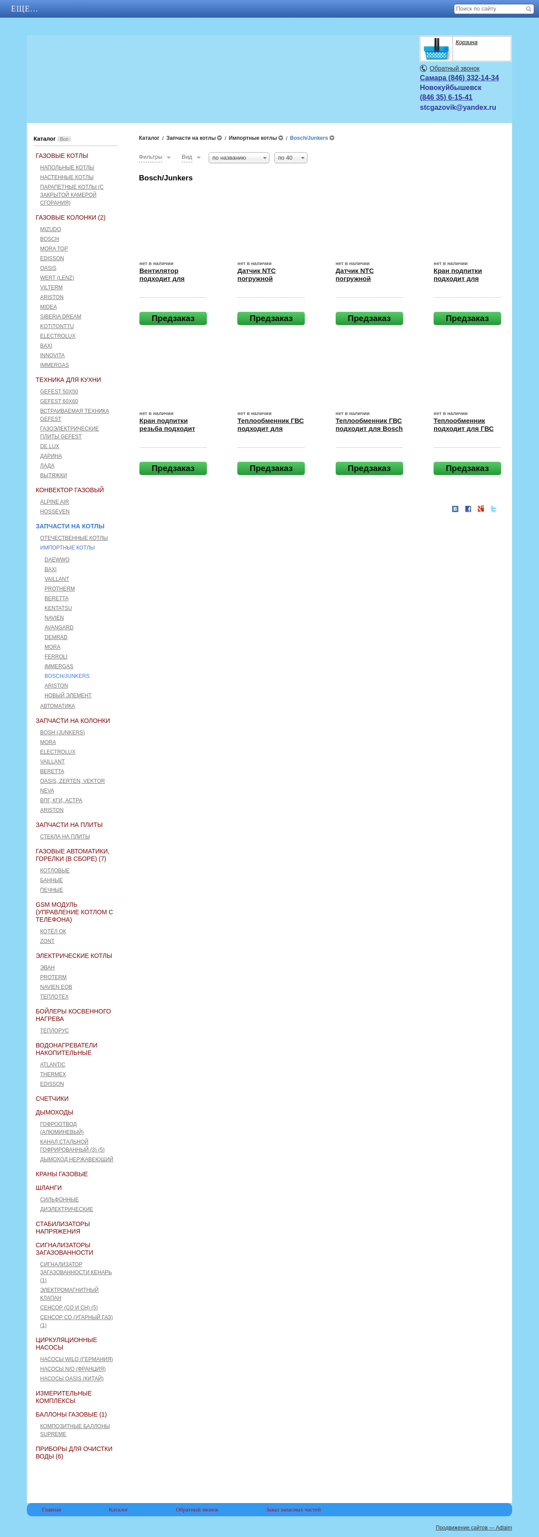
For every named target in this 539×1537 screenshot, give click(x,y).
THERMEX (53, 1074)
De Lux (49, 446)
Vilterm (51, 287)
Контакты (210, 8)
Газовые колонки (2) (70, 217)
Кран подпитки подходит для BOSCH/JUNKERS (462, 278)
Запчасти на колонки (73, 720)
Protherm (60, 589)
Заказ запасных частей (293, 1509)
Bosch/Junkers (67, 676)
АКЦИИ (88, 8)
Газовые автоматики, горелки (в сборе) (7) (72, 855)
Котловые (55, 871)
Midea (48, 307)
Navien (54, 618)
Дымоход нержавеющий (76, 1159)
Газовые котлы (62, 155)
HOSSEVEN (55, 512)
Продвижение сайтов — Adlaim (474, 1528)
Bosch (49, 239)
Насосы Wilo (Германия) (76, 1359)
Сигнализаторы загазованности (64, 1249)
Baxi (46, 346)
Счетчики (52, 1098)
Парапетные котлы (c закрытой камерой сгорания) (72, 195)
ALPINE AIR (54, 502)
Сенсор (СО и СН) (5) (69, 1308)
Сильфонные (59, 1200)
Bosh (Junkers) (62, 732)
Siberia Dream (60, 317)
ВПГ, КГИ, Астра (61, 800)
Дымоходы (54, 1112)
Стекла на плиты (65, 837)
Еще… (328, 8)
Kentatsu (58, 608)
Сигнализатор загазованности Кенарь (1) (76, 1272)
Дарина (51, 456)
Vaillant (57, 579)
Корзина (467, 42)
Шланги (49, 1187)
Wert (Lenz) (57, 278)
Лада (47, 466)
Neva (47, 791)
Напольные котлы (67, 168)
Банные (51, 880)
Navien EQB (56, 987)
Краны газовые (62, 1174)
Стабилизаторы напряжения (63, 1227)
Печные (51, 890)
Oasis (48, 268)
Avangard (59, 628)
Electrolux (57, 336)
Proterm (53, 977)
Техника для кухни (68, 379)
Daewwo (57, 560)
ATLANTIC (52, 1065)
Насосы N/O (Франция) (73, 1369)
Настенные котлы (67, 177)
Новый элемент (68, 695)
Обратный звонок (454, 68)
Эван (47, 968)
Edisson (52, 258)
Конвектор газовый (70, 490)
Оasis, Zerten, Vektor (72, 781)
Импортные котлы (67, 548)
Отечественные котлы (74, 538)
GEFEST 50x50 (59, 392)
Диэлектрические (66, 1209)
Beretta (56, 598)
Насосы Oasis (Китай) (72, 1379)
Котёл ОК (53, 931)
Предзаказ (173, 318)
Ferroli (56, 657)
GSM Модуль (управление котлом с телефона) (74, 912)
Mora (52, 647)
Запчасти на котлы (70, 526)
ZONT (47, 941)
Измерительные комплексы (64, 1397)
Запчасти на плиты (69, 824)
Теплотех (54, 997)
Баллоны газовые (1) (71, 1414)
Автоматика (57, 706)
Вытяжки (53, 475)
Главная (31, 8)
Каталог (145, 8)
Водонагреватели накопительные (66, 1049)
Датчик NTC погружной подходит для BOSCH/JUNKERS (266, 282)
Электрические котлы (74, 955)
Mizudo (50, 229)
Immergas (54, 365)
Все (64, 139)
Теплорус (54, 1031)
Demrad (56, 637)
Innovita (52, 355)
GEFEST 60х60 (59, 401)
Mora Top (54, 249)
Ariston (52, 297)
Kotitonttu (57, 326)
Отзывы (275, 8)
